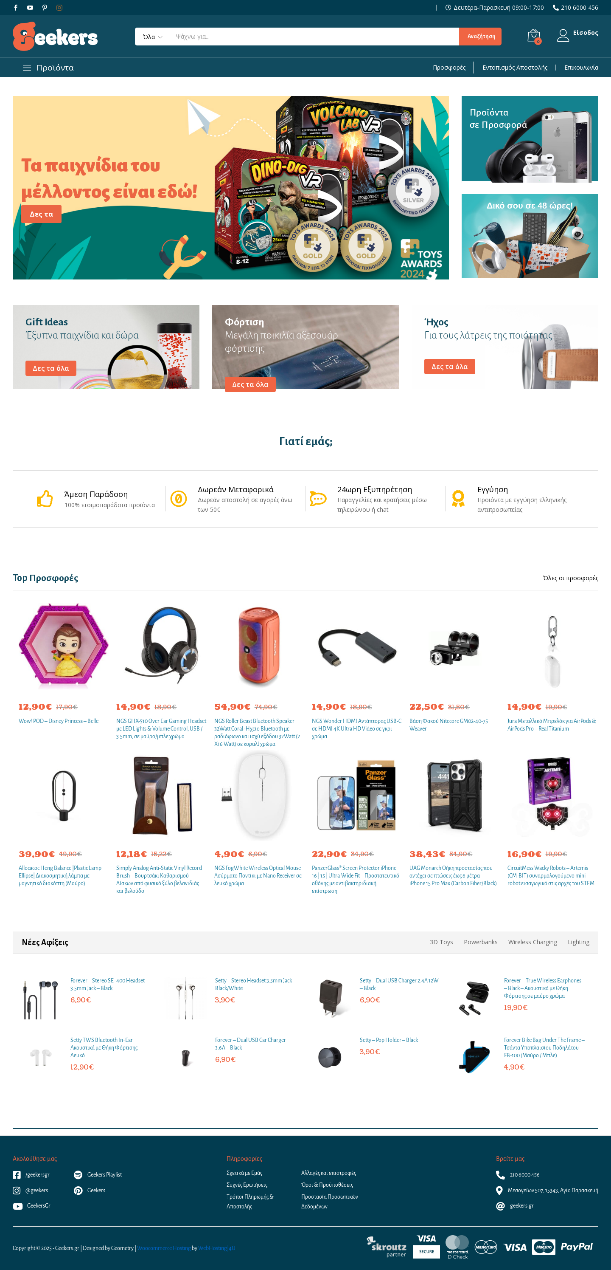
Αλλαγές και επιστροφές (328, 1173)
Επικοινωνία (581, 68)
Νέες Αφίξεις (45, 942)
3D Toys (441, 942)
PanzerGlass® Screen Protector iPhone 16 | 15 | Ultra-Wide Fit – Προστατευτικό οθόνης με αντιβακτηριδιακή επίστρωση (355, 880)
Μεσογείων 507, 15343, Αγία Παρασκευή (547, 1191)
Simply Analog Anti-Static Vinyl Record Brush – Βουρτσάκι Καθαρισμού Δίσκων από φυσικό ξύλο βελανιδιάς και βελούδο (159, 880)
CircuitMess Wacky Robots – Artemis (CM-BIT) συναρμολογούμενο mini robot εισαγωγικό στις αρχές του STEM (550, 875)
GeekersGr (31, 1206)
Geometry (122, 1248)
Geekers (89, 1191)
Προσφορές (449, 68)
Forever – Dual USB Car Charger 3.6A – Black (250, 1044)
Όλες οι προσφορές (570, 578)
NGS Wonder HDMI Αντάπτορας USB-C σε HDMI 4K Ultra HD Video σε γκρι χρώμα (356, 728)
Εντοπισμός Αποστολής (514, 68)
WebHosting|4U (216, 1248)
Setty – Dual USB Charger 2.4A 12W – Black (399, 984)
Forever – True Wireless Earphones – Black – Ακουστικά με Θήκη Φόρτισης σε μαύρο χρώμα (542, 988)
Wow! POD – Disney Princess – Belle (58, 721)
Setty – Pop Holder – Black (389, 1040)
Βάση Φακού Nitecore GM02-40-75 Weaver (448, 725)
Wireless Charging (532, 942)
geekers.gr (515, 1206)
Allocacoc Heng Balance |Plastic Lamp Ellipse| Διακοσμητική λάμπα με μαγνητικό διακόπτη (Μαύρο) (60, 875)
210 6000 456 (579, 8)
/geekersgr (31, 1175)
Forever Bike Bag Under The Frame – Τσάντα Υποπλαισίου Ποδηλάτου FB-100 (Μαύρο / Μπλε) (544, 1047)
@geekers (30, 1191)
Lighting (578, 942)
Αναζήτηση (480, 37)
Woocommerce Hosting (164, 1248)
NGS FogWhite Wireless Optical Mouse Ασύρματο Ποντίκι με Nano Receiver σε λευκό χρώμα (258, 875)
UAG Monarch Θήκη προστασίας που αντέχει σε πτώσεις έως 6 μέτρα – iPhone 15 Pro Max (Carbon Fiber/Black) (453, 875)
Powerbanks (481, 942)
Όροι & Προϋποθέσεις (327, 1185)
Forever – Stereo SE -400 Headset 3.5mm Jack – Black (107, 984)
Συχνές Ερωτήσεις (247, 1185)
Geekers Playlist (98, 1175)
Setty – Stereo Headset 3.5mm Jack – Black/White (255, 984)
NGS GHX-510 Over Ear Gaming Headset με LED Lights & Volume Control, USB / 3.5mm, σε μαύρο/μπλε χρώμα (161, 728)
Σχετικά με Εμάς (244, 1173)
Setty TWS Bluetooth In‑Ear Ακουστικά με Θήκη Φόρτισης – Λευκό (105, 1047)
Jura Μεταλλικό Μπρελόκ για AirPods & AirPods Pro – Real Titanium (551, 725)
